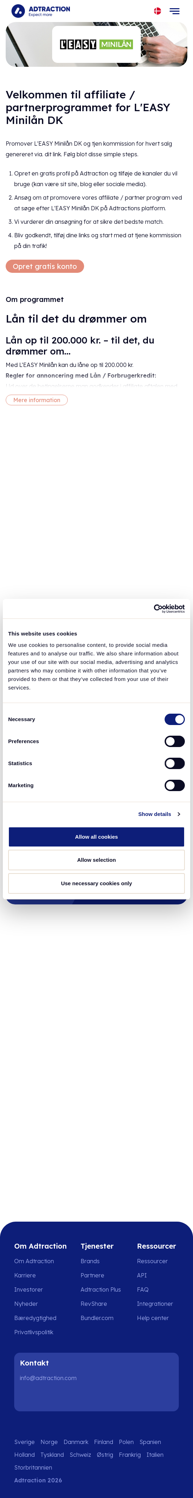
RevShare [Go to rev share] (94, 1303)
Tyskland (52, 1454)
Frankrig (130, 1454)
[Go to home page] (40, 11)
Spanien (150, 1441)
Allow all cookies (96, 837)
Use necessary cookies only (96, 883)
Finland (103, 1441)
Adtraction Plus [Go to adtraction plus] (101, 1289)
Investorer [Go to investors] (28, 1289)
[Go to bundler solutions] (102, 1317)
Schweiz (80, 1454)
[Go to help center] (158, 1317)
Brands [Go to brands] (90, 1261)
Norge (49, 1441)
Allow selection (96, 860)
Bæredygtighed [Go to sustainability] (35, 1317)
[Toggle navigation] (174, 11)
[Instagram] (51, 1397)
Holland (24, 1454)
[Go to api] (158, 1275)
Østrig (105, 1454)
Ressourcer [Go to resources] (152, 1261)
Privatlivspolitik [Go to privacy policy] (33, 1332)
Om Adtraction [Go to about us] (34, 1261)
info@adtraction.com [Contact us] (48, 1377)
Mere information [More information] (36, 400)
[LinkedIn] (28, 1397)
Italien (155, 1454)
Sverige (24, 1441)
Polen (126, 1441)
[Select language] (158, 11)
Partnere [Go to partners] (92, 1275)
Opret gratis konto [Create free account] (45, 266)
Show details (154, 814)
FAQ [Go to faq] (143, 1289)
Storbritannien (33, 1467)
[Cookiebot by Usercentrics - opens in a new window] (154, 608)
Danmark (76, 1441)
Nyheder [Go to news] (26, 1303)
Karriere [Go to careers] (25, 1275)
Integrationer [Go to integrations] (155, 1303)
